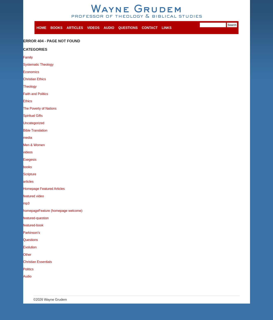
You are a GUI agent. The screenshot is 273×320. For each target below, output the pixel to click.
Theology (30, 86)
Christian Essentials (37, 262)
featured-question (36, 218)
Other (27, 254)
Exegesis (30, 159)
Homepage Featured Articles (44, 188)
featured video (33, 196)
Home (41, 28)
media (27, 137)
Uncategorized (33, 123)
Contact (150, 28)
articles (28, 181)
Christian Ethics (34, 79)
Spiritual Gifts (33, 115)
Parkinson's (31, 232)
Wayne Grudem (136, 11)
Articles (75, 28)
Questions (128, 28)
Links (167, 28)
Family (28, 57)
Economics (31, 72)
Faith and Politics (35, 94)
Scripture (29, 174)
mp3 (26, 203)
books (27, 167)
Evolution (30, 247)
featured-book (33, 225)
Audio (109, 28)
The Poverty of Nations (40, 108)
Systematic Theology (38, 64)
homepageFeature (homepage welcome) (53, 210)
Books (56, 28)
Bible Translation (35, 130)
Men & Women (34, 145)
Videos (93, 28)
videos (28, 152)
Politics (28, 269)
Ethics (27, 101)
